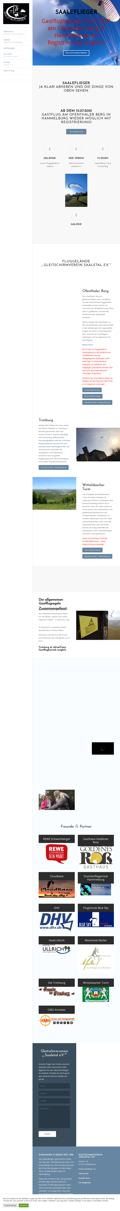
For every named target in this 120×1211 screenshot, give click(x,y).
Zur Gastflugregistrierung (76, 53)
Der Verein (76, 158)
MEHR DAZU (87, 344)
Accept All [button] (23, 1205)
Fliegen (102, 158)
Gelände (50, 158)
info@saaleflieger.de (87, 1169)
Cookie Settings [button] (10, 1205)
